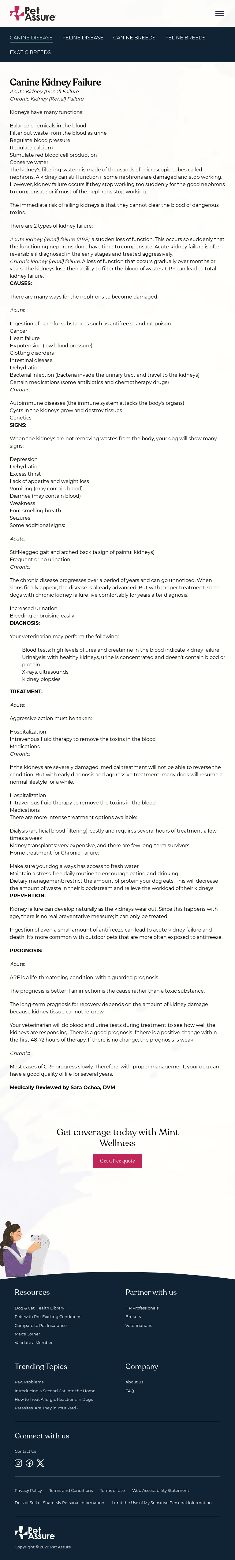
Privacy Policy (28, 1490)
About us (134, 1381)
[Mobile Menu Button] (219, 13)
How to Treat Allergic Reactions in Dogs (54, 1399)
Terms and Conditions (71, 1490)
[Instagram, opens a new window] (18, 1463)
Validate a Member (34, 1342)
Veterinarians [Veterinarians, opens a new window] (138, 1325)
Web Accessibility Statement (160, 1490)
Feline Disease (82, 38)
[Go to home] (33, 13)
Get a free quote (117, 1161)
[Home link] (35, 1533)
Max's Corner (27, 1333)
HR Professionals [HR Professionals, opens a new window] (142, 1307)
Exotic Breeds (30, 52)
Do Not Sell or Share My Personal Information (59, 1502)
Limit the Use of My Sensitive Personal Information (162, 1502)
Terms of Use (112, 1490)
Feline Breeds (185, 38)
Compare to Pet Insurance (41, 1325)
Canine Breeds (134, 38)
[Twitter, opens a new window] (40, 1463)
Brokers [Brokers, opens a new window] (133, 1316)
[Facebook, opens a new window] (29, 1463)
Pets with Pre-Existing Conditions (48, 1316)
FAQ (129, 1390)
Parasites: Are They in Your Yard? (46, 1407)
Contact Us (25, 1451)
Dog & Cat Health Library (39, 1307)
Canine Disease (31, 38)
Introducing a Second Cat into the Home (55, 1390)
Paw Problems (29, 1381)
